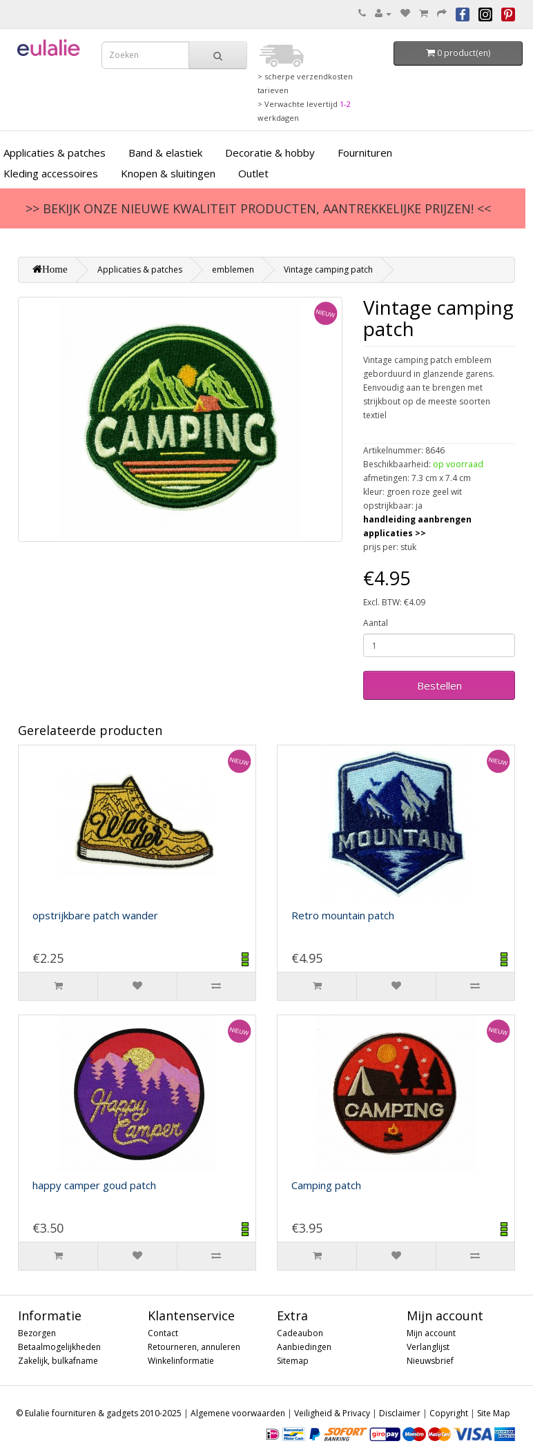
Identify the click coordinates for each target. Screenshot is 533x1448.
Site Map (493, 1413)
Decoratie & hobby (270, 152)
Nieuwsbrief (430, 1361)
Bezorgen (37, 1333)
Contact (163, 1333)
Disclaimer (399, 1413)
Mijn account (431, 1333)
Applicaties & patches (139, 269)
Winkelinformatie (181, 1361)
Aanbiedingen (304, 1347)
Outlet (253, 173)
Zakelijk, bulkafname (58, 1361)
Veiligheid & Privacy (332, 1413)
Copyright (448, 1413)
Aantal (375, 623)
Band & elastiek (165, 152)
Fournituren (365, 152)
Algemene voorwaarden (238, 1413)
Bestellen (439, 685)
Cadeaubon (300, 1333)
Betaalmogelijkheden (59, 1347)
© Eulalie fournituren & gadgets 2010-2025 (99, 1413)
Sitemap (293, 1361)
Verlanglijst (428, 1347)
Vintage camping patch (328, 269)
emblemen (233, 269)
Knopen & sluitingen (168, 173)
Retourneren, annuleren (194, 1347)
